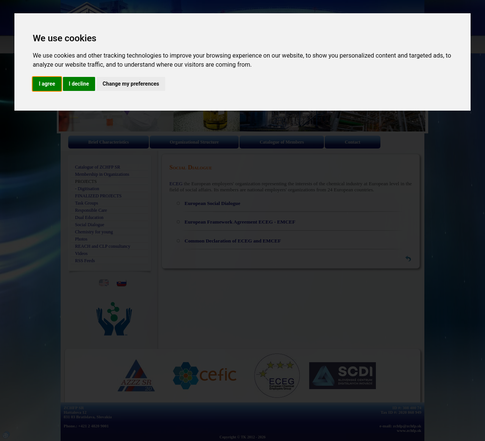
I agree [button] (47, 84)
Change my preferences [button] (131, 84)
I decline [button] (79, 84)
